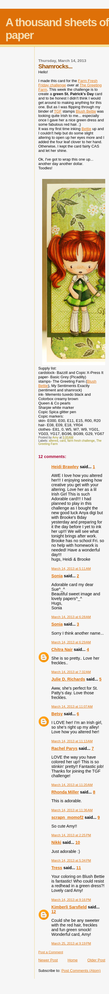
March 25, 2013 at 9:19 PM (71, 943)
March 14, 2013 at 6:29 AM (71, 642)
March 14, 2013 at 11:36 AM (72, 810)
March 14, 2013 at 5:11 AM (71, 568)
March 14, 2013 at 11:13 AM (72, 741)
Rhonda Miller (65, 792)
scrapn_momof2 (67, 817)
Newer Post (48, 960)
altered (53, 440)
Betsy (57, 713)
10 (77, 842)
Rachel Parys (64, 748)
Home (72, 960)
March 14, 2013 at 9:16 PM (71, 899)
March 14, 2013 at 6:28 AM (71, 617)
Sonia (57, 576)
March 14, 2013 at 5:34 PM (71, 860)
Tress (56, 867)
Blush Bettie (86, 111)
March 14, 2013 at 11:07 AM (72, 706)
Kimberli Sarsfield (69, 907)
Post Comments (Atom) (81, 970)
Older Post (96, 960)
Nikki (56, 842)
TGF (58, 111)
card (63, 440)
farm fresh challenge (81, 440)
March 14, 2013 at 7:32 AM (71, 672)
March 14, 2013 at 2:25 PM (71, 835)
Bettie (86, 129)
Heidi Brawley (65, 466)
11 (78, 867)
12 (53, 911)
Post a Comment (50, 952)
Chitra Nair (62, 649)
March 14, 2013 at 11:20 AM (72, 785)
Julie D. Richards (68, 679)
